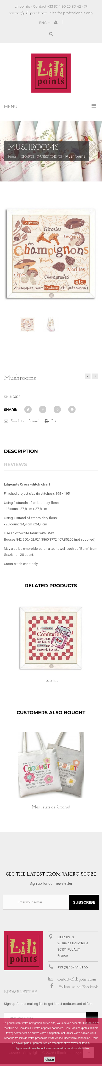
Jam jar (51, 680)
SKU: (8, 397)
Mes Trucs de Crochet (51, 807)
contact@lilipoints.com (28, 13)
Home (12, 157)
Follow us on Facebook (78, 987)
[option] (51, 649)
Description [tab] (21, 451)
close (50, 1059)
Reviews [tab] (15, 464)
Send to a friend (25, 421)
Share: (10, 409)
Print (56, 421)
